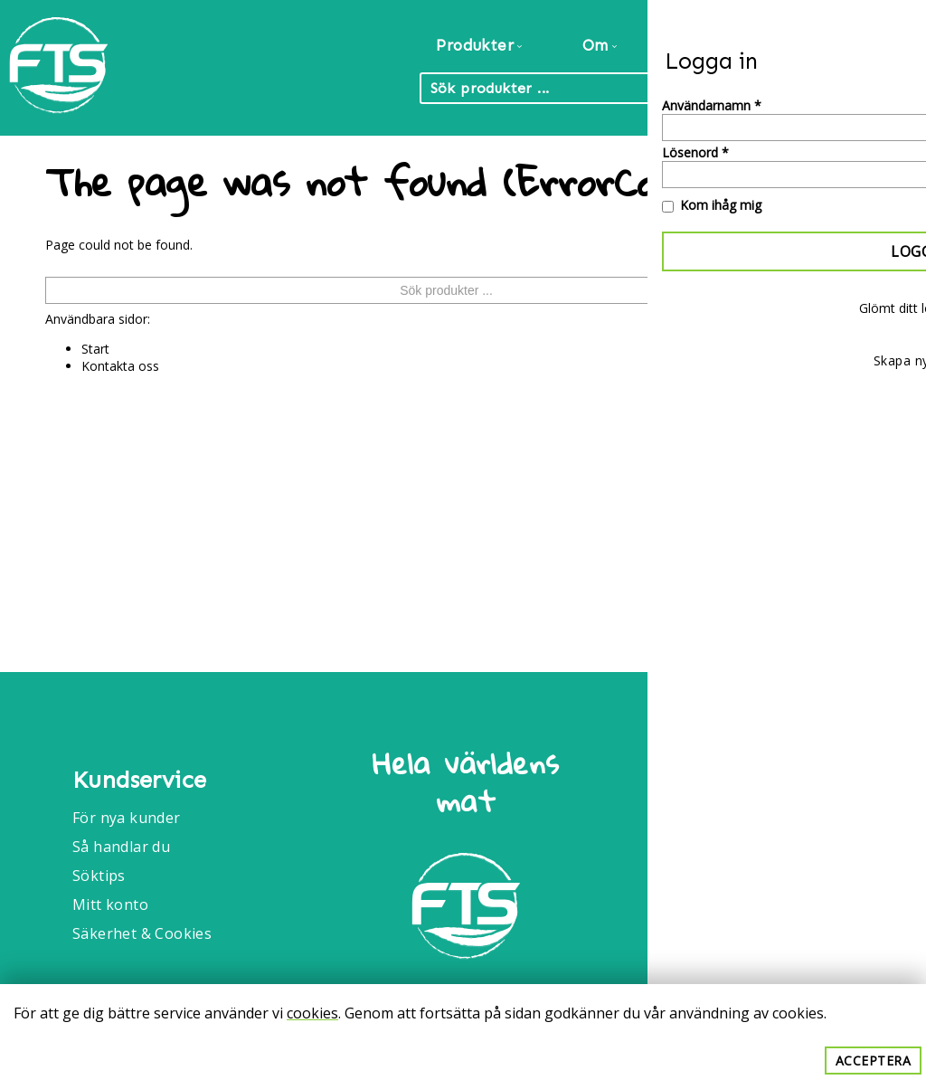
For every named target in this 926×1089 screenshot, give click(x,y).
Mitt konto (110, 904)
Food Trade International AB (778, 771)
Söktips (99, 875)
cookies (312, 1013)
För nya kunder (126, 818)
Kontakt (869, 45)
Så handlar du (121, 847)
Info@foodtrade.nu (768, 847)
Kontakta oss (120, 365)
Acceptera (874, 1060)
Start (95, 348)
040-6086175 (746, 895)
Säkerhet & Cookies (142, 933)
